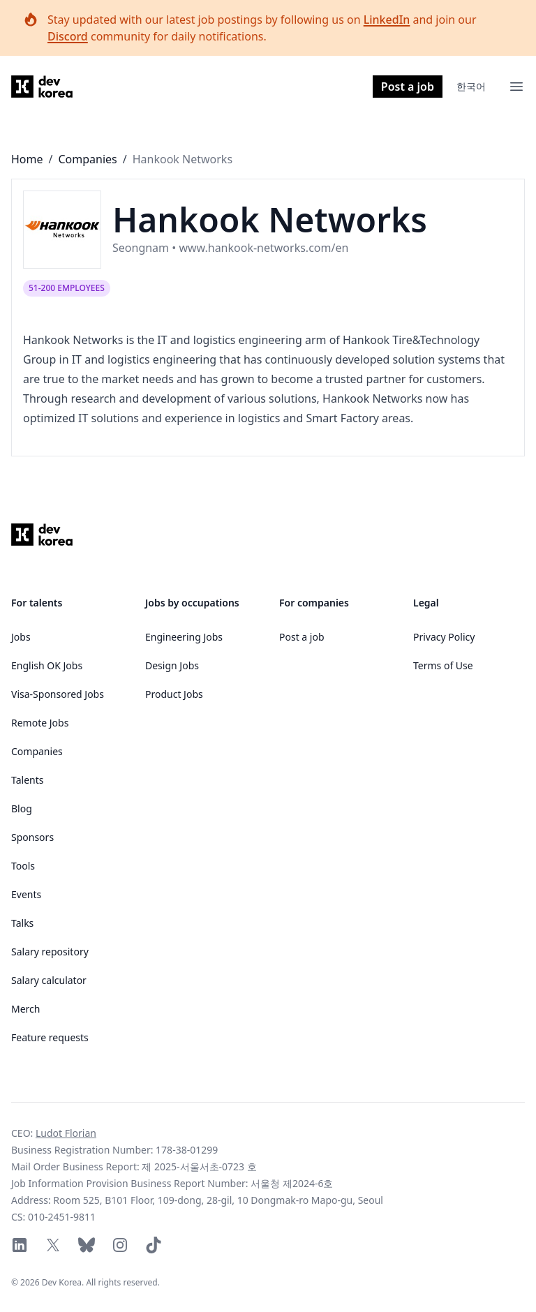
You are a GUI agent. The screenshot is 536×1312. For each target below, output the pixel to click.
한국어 (471, 86)
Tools (23, 865)
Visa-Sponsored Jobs (57, 694)
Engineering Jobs (184, 636)
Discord (67, 36)
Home (27, 159)
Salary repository (50, 951)
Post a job (407, 86)
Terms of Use (443, 665)
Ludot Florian (66, 1133)
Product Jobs (174, 694)
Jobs (21, 636)
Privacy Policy (444, 636)
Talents (27, 780)
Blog (21, 808)
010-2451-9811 (62, 1216)
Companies (87, 159)
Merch (25, 1008)
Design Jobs (172, 665)
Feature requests (50, 1037)
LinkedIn (387, 19)
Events (26, 894)
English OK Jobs (46, 665)
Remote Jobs (39, 722)
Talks (22, 923)
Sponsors (32, 837)
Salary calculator (49, 980)
